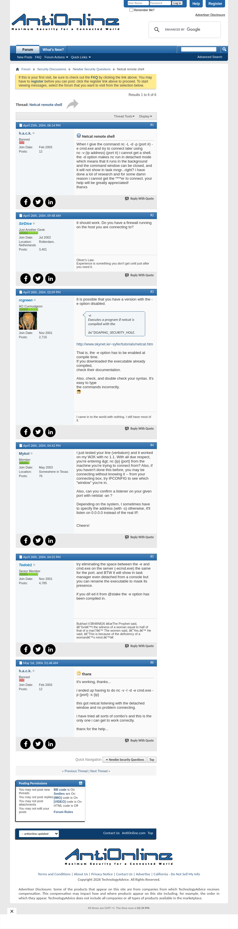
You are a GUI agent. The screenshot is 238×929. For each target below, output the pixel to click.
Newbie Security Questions (92, 69)
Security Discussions (51, 69)
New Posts (24, 57)
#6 (152, 662)
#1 (152, 125)
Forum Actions (55, 57)
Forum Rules (63, 812)
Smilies (59, 793)
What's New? (53, 50)
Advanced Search (209, 57)
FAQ (38, 57)
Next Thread (98, 771)
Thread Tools (123, 116)
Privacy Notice (102, 874)
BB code (60, 789)
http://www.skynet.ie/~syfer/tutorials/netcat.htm (114, 344)
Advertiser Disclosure (210, 15)
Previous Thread (76, 771)
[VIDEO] (60, 801)
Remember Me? (141, 10)
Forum (27, 50)
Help (196, 4)
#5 (152, 556)
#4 (152, 445)
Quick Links (79, 57)
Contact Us (111, 833)
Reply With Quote (139, 199)
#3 (152, 292)
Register (215, 4)
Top (152, 760)
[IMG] (58, 797)
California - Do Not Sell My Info (177, 874)
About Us (81, 874)
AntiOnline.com (133, 833)
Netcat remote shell (45, 104)
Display (144, 116)
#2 (152, 215)
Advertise (143, 874)
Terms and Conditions (54, 874)
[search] (184, 29)
